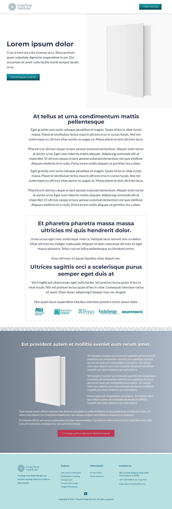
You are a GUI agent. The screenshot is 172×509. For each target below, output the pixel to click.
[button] (23, 77)
